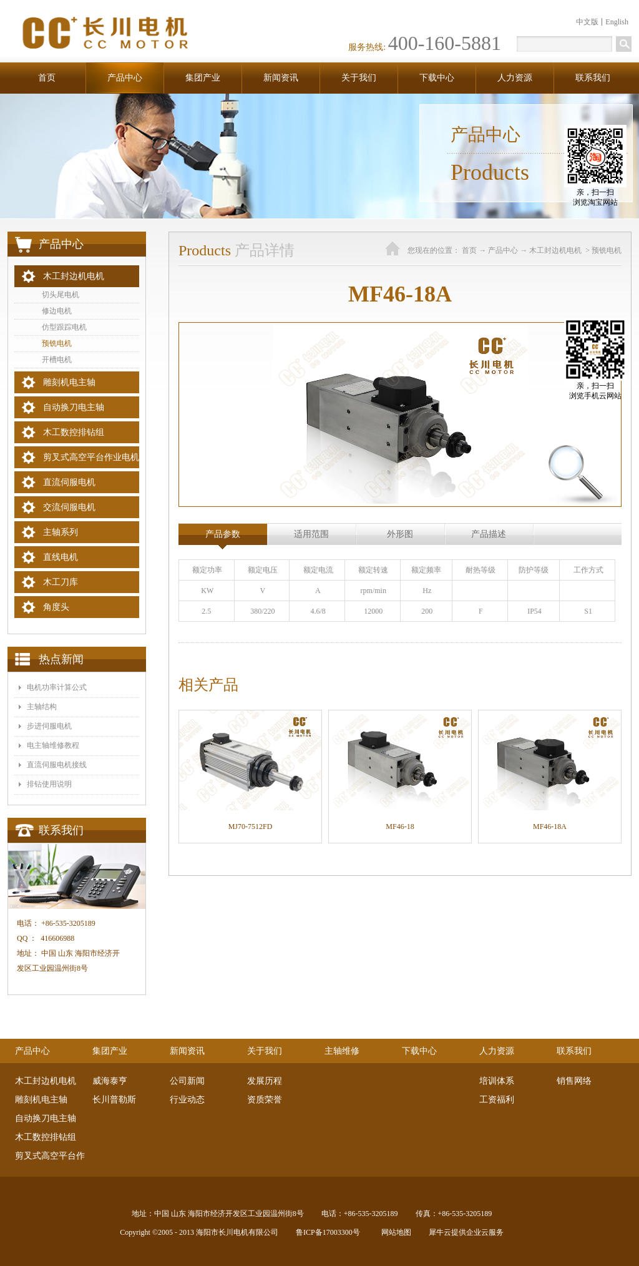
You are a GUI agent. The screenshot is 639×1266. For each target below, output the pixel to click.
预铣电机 (607, 250)
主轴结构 (42, 706)
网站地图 (394, 1232)
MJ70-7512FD (250, 826)
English (616, 21)
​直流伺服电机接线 (57, 764)
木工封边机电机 (556, 250)
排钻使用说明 (49, 784)
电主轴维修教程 (53, 745)
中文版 (587, 21)
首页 (47, 77)
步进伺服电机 (49, 726)
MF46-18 (400, 826)
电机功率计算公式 (57, 687)
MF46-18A (550, 826)
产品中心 (503, 250)
